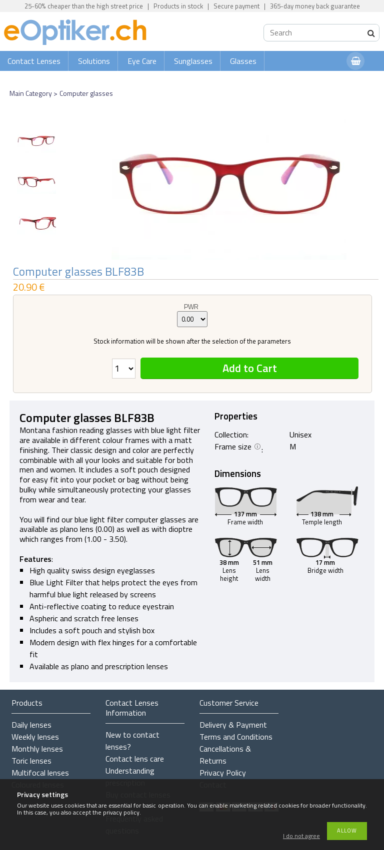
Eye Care (142, 61)
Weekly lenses (35, 737)
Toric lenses (32, 761)
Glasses (243, 61)
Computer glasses (86, 93)
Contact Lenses (34, 61)
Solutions (94, 61)
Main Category (31, 93)
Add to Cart (249, 368)
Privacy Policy (223, 773)
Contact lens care (135, 759)
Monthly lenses (37, 749)
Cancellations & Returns (225, 755)
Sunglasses (193, 61)
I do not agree (301, 836)
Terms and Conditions (236, 737)
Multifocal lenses (40, 773)
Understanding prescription (130, 777)
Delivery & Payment (233, 725)
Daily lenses (32, 725)
